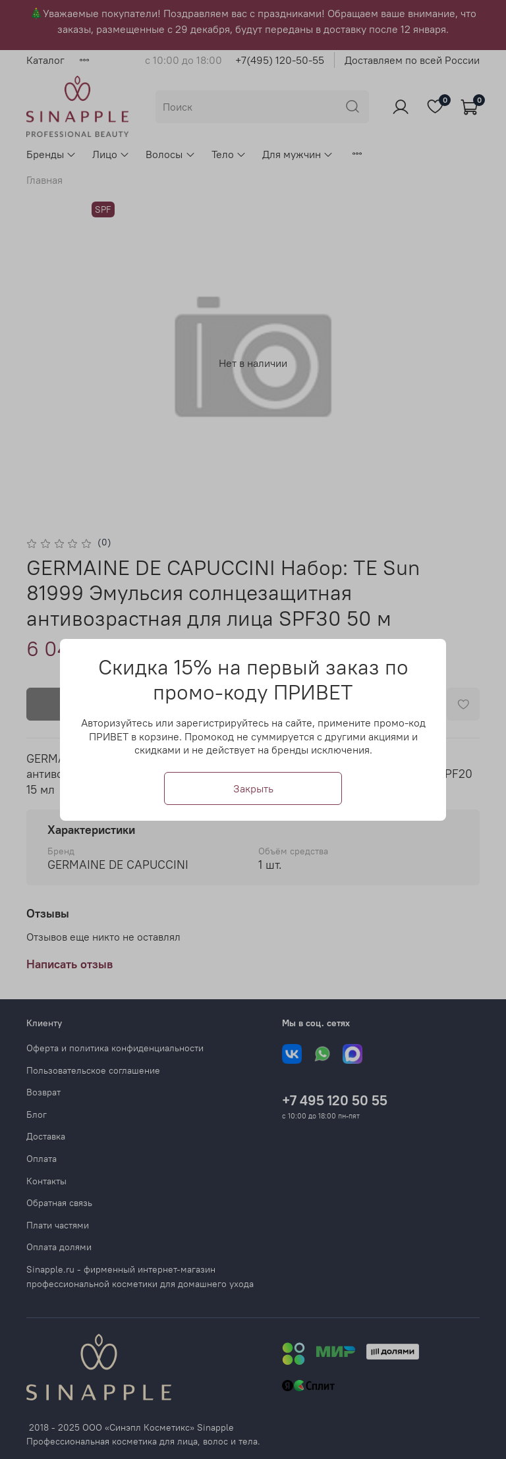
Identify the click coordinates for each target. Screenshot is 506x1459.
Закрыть (253, 787)
